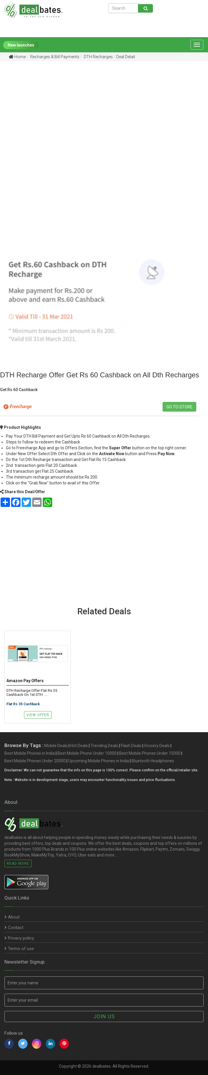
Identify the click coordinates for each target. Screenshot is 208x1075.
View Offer (37, 715)
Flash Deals (131, 745)
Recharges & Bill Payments (54, 56)
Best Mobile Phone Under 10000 (87, 753)
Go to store (179, 407)
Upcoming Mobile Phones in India (98, 760)
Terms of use (19, 948)
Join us (104, 1016)
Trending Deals (104, 745)
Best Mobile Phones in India (29, 753)
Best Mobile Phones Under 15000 (149, 753)
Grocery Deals (157, 745)
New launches (21, 45)
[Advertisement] (99, 111)
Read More (18, 863)
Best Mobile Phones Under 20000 (35, 760)
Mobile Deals (56, 745)
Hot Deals (79, 745)
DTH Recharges (98, 56)
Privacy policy (19, 938)
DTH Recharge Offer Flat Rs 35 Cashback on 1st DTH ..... (31, 692)
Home (17, 56)
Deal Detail (125, 56)
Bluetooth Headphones (153, 760)
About (12, 917)
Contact (13, 927)
